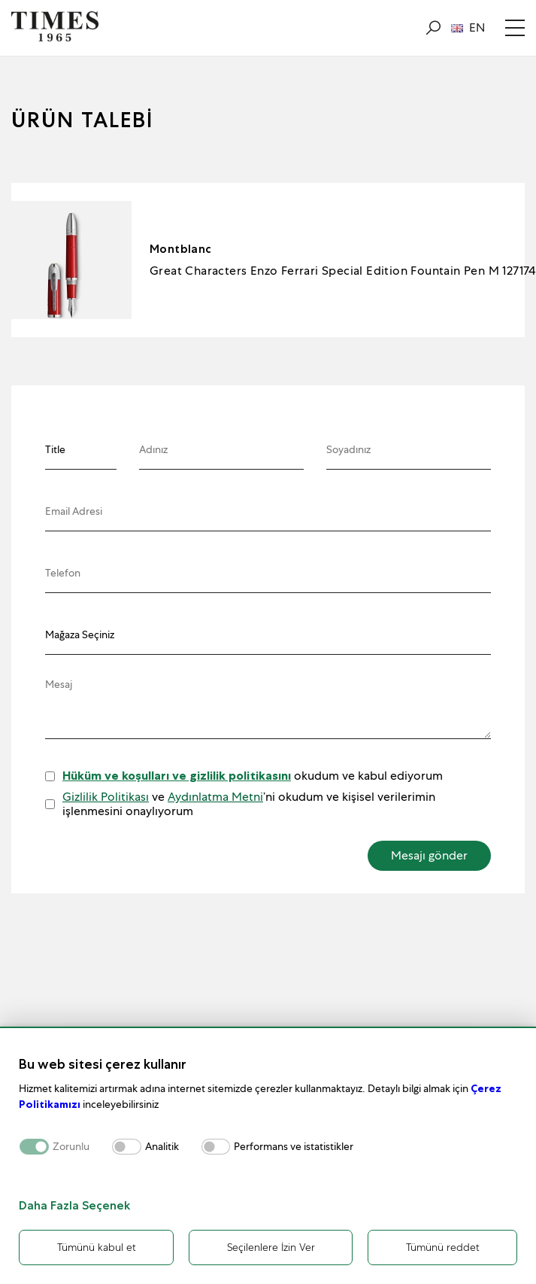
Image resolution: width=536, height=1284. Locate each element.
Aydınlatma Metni (215, 797)
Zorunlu (71, 1146)
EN (468, 28)
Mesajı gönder (429, 855)
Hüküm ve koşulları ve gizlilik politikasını (176, 776)
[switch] (126, 1147)
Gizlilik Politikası (105, 797)
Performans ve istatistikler (293, 1146)
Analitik (162, 1146)
